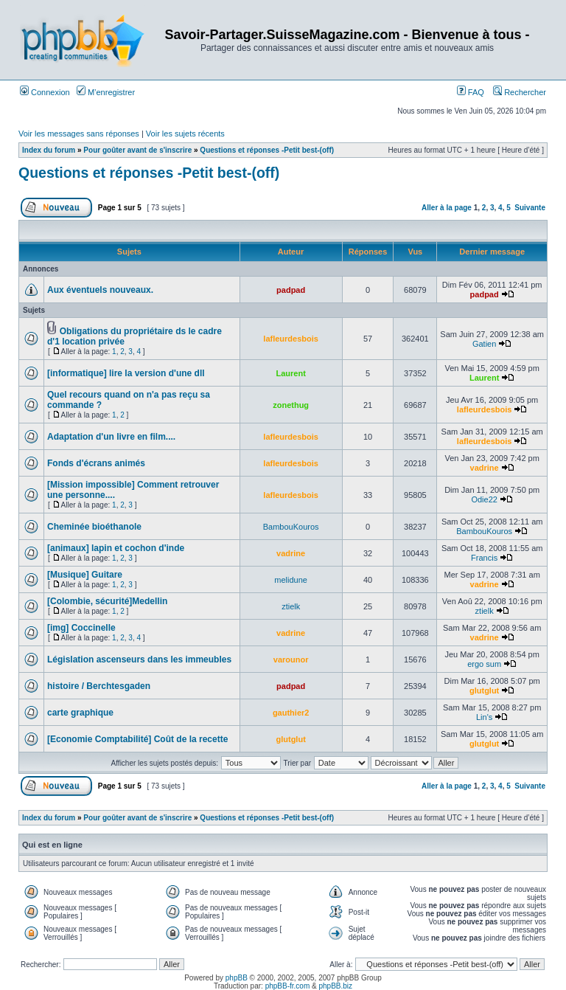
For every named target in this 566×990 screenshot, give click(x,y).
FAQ (470, 92)
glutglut (484, 690)
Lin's (484, 717)
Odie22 (484, 499)
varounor (291, 659)
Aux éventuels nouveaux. (100, 290)
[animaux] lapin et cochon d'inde (115, 548)
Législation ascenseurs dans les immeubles (139, 659)
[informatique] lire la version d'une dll (126, 373)
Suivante (529, 208)
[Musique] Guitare (84, 575)
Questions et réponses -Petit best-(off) (267, 150)
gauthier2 (291, 712)
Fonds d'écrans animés (96, 463)
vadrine (484, 467)
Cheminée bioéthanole (94, 527)
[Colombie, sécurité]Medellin (107, 601)
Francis (484, 557)
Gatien (484, 343)
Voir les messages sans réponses (78, 133)
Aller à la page (447, 208)
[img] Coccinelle (81, 628)
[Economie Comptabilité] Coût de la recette (137, 739)
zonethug (291, 405)
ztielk (291, 606)
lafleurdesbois (290, 338)
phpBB (237, 978)
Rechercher (519, 92)
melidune (290, 579)
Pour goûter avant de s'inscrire (137, 150)
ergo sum (484, 664)
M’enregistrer (106, 92)
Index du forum (48, 150)
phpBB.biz (335, 986)
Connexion (45, 92)
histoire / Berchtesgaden (98, 686)
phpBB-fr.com (287, 986)
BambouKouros (291, 526)
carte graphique (80, 712)
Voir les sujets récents (185, 133)
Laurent (290, 373)
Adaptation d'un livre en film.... (111, 437)
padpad (290, 289)
